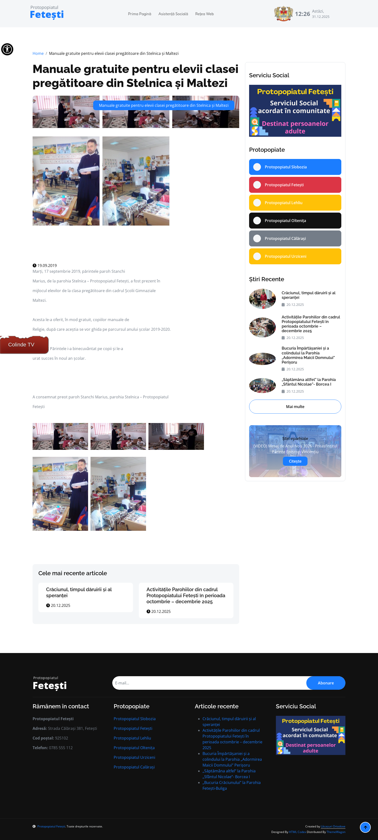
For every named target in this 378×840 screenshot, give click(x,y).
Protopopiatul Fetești (133, 728)
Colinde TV (21, 345)
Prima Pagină (139, 13)
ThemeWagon (336, 832)
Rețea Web (204, 13)
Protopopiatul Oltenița (134, 747)
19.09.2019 (45, 265)
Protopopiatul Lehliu (132, 738)
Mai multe (295, 406)
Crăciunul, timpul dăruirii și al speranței (309, 295)
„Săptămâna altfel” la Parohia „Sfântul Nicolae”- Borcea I (309, 382)
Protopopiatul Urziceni (134, 757)
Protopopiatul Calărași (134, 767)
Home (38, 53)
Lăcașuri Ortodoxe (333, 826)
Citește (295, 461)
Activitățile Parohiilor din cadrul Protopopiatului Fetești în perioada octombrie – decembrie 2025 (186, 595)
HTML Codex (297, 832)
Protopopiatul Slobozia (135, 718)
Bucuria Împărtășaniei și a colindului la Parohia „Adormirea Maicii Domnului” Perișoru (308, 355)
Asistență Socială (173, 13)
